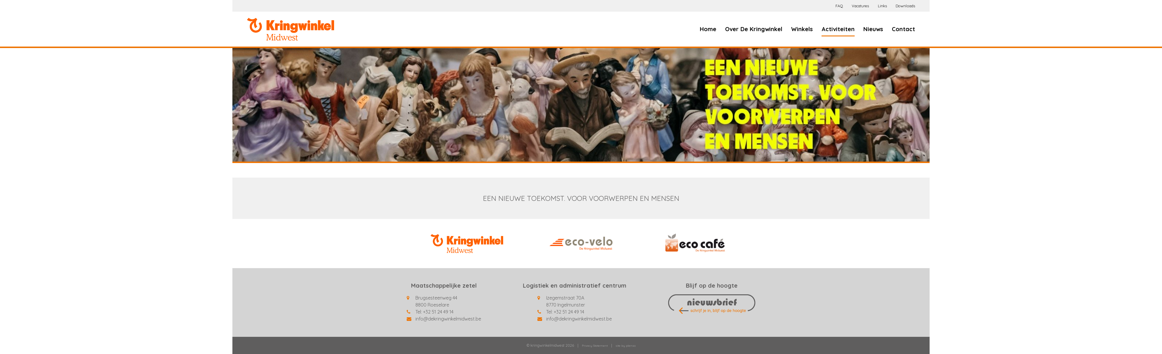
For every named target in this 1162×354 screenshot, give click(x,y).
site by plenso (626, 346)
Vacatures (860, 5)
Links (882, 5)
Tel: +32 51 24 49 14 (434, 312)
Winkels (802, 29)
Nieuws (873, 29)
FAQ (839, 5)
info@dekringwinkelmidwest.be (448, 319)
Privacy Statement (595, 346)
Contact (903, 29)
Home (708, 29)
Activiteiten (838, 29)
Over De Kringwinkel (753, 29)
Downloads (905, 5)
